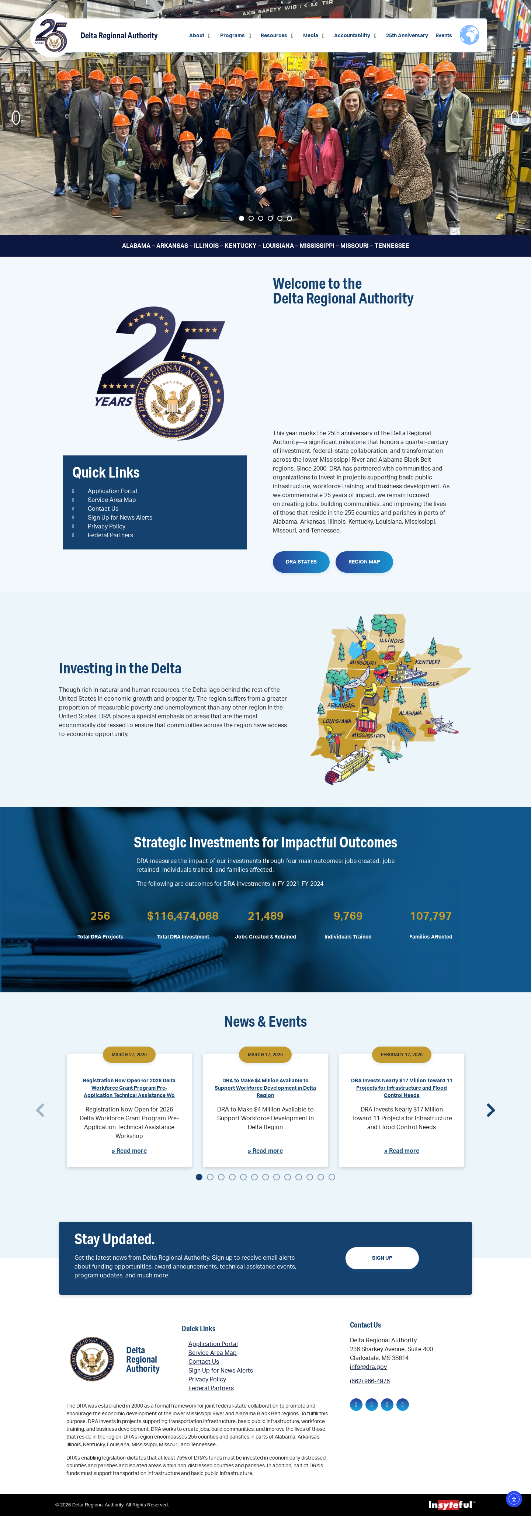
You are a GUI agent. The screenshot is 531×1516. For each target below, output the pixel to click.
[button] (200, 36)
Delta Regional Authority (119, 35)
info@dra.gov (368, 1367)
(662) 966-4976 (370, 1381)
